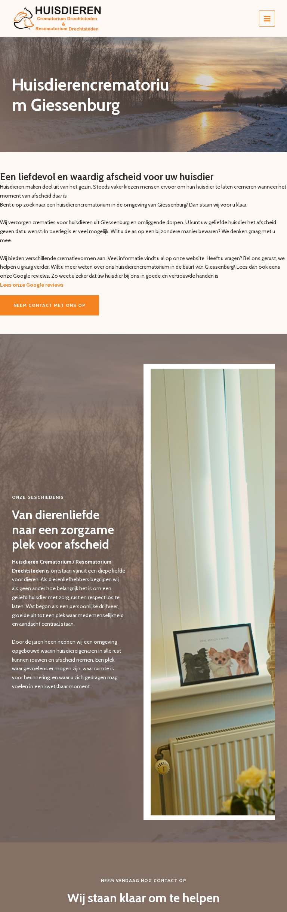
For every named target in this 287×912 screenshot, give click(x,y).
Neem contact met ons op (49, 305)
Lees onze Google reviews (32, 284)
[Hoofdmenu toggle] (267, 18)
